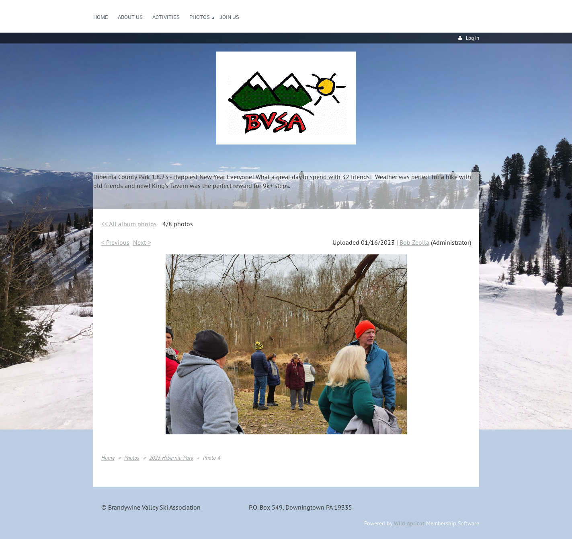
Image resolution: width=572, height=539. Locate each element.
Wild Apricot (409, 523)
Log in (472, 38)
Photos (131, 457)
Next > (142, 242)
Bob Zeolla (414, 242)
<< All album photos (129, 224)
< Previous (115, 242)
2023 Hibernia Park (171, 457)
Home (108, 457)
